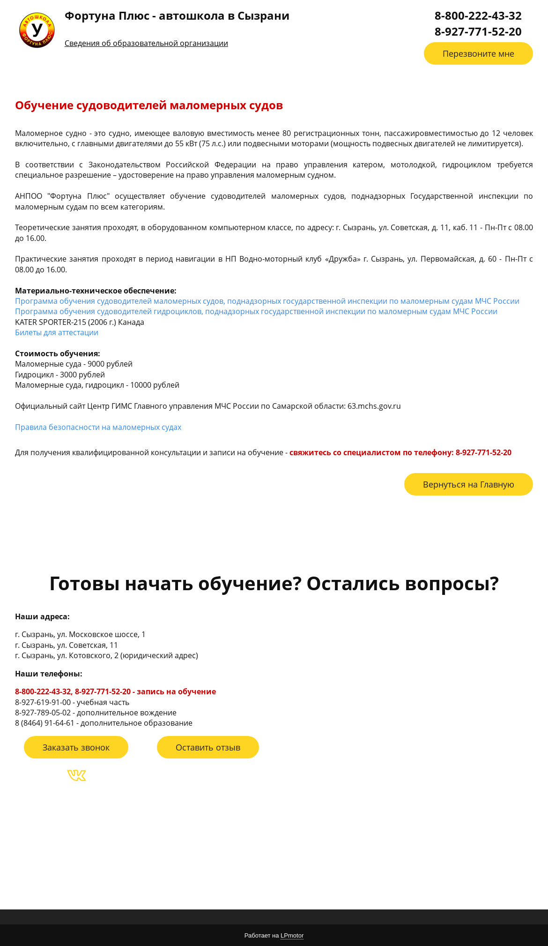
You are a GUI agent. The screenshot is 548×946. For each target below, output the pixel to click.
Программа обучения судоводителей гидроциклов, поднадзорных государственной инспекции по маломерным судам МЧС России (256, 311)
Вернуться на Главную (468, 484)
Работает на (274, 935)
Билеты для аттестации (56, 332)
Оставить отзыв (208, 747)
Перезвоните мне (478, 53)
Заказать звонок (76, 747)
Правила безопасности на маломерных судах (98, 427)
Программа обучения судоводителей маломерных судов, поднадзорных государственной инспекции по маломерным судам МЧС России (267, 301)
